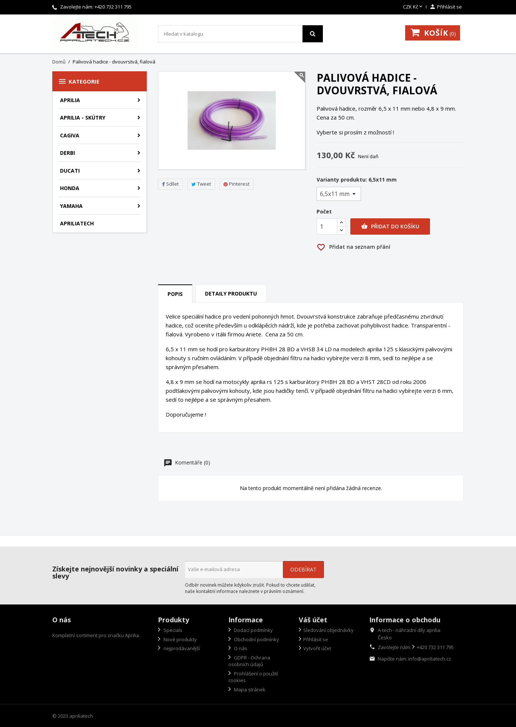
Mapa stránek (249, 689)
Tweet (201, 183)
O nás (240, 648)
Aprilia (70, 100)
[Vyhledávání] (240, 33)
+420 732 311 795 (113, 6)
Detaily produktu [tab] (231, 293)
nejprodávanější (181, 648)
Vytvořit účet (317, 648)
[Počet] (327, 226)
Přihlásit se (315, 639)
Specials (172, 630)
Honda (69, 188)
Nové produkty (179, 639)
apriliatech (77, 223)
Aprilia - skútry (82, 117)
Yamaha (71, 205)
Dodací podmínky (253, 630)
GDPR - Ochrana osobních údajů (249, 661)
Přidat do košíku (390, 226)
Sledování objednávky (328, 630)
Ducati (70, 170)
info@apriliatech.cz (429, 658)
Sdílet (170, 183)
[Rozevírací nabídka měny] (413, 7)
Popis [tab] (175, 293)
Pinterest (236, 183)
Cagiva (69, 135)
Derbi (67, 152)
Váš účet (313, 619)
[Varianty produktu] (339, 194)
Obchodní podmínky (256, 639)
